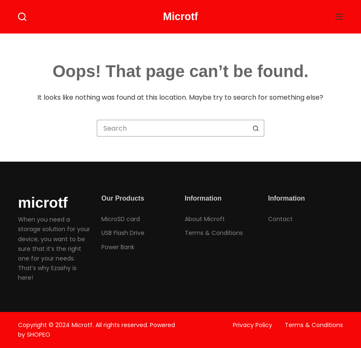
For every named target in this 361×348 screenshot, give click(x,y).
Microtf (180, 16)
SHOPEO (38, 334)
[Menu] (339, 17)
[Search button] (256, 128)
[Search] (22, 17)
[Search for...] (172, 128)
